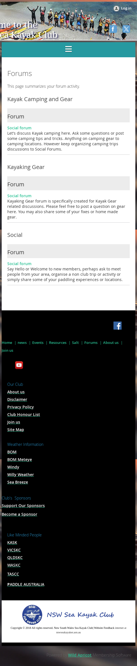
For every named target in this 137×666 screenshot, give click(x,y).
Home (7, 342)
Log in (126, 8)
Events (37, 342)
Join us (7, 350)
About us (111, 342)
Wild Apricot (80, 655)
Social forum (19, 127)
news (22, 342)
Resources (57, 342)
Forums (90, 342)
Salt (75, 342)
